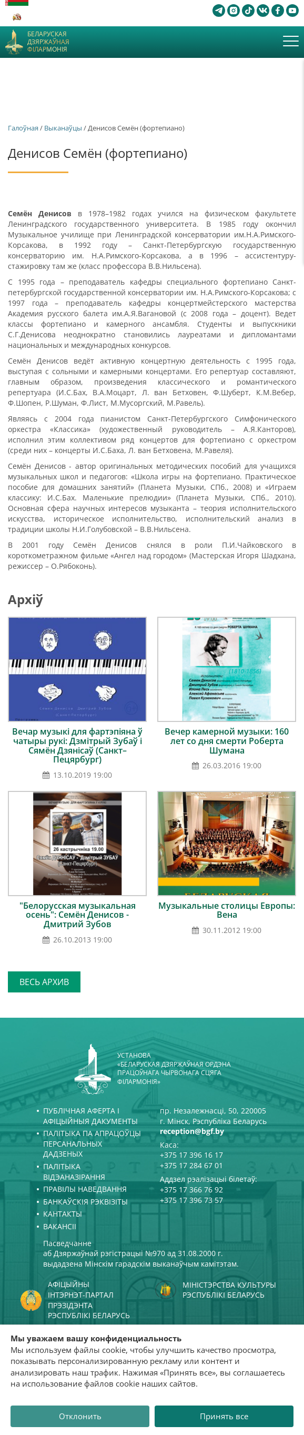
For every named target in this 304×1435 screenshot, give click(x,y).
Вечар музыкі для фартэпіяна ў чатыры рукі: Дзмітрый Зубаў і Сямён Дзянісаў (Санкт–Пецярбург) (77, 745)
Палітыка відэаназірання (74, 1171)
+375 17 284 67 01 (191, 1165)
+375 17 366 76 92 (191, 1190)
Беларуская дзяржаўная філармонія (48, 42)
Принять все (224, 1416)
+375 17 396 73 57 (191, 1200)
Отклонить (80, 1416)
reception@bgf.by (192, 1131)
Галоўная (23, 128)
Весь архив (44, 982)
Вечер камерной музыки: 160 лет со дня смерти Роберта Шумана (227, 741)
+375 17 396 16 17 (191, 1155)
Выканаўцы (63, 128)
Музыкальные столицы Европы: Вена (226, 910)
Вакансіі (59, 1226)
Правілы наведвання (85, 1189)
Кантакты (62, 1214)
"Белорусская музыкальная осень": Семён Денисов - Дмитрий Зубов (77, 915)
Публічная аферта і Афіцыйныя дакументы (90, 1116)
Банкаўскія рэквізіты (85, 1202)
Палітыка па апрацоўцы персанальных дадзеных (92, 1143)
